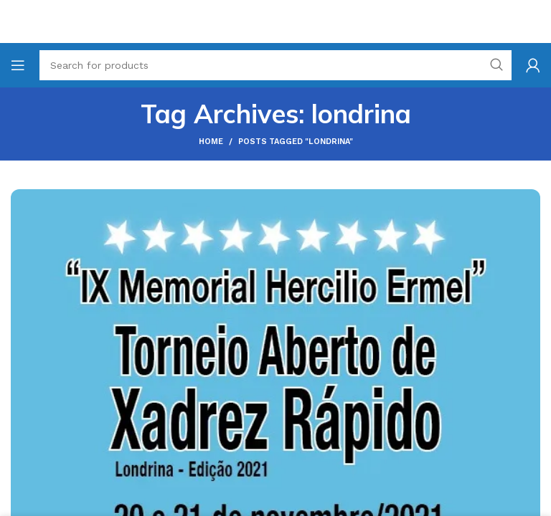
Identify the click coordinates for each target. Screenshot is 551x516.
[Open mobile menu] (18, 65)
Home (211, 141)
